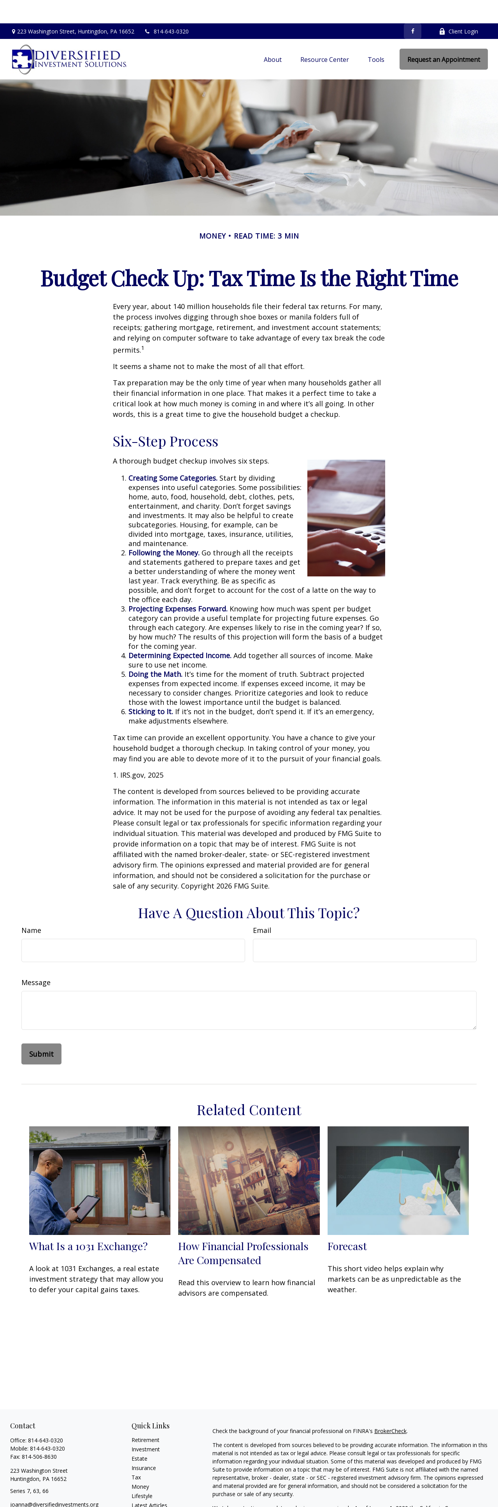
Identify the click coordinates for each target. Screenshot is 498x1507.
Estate (139, 1435)
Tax (136, 1454)
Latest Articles (149, 1482)
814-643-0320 (166, 8)
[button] (272, 36)
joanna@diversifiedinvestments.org (54, 1481)
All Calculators (149, 1500)
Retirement (146, 1416)
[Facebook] (412, 8)
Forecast (347, 1222)
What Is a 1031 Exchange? (88, 1222)
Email (262, 907)
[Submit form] (41, 1030)
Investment (146, 1426)
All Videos (144, 1491)
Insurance (144, 1444)
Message (36, 959)
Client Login (458, 8)
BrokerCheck (390, 1407)
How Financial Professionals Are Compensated (243, 1229)
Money (140, 1463)
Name (31, 907)
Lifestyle (142, 1472)
